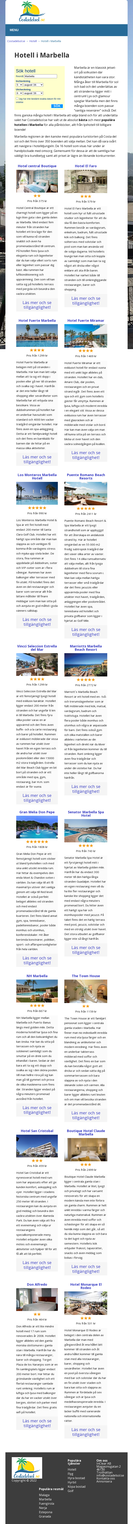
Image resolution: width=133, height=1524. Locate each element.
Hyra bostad (76, 1478)
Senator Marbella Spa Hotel (86, 814)
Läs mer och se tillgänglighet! (37, 305)
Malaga (44, 1495)
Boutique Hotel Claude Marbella (86, 1132)
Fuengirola (46, 1503)
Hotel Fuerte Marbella (37, 320)
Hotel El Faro (86, 166)
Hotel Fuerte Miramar (85, 320)
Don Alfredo (37, 1284)
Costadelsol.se (16, 41)
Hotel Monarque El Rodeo (86, 1286)
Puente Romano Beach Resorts (86, 476)
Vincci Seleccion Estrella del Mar (37, 648)
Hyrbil (72, 1482)
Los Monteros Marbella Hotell (37, 476)
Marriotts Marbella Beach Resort (86, 648)
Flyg (70, 1474)
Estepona (45, 1512)
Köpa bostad (76, 1487)
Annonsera (104, 1481)
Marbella (45, 1499)
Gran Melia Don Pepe (37, 812)
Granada (45, 1516)
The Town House (86, 976)
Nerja (43, 1508)
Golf (70, 1491)
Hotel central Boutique (37, 166)
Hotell (33, 41)
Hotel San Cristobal (37, 1131)
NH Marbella (37, 976)
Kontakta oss (105, 1478)
